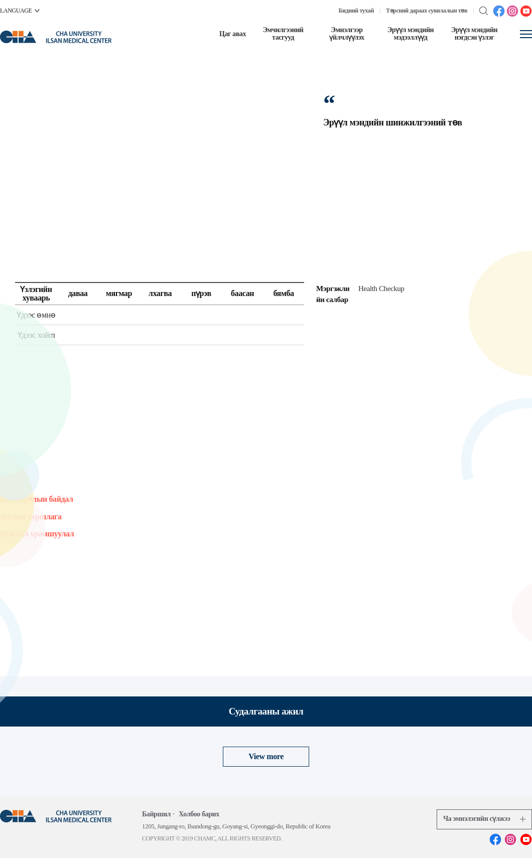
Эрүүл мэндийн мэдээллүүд (410, 33)
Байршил (156, 814)
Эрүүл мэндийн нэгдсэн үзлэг (474, 33)
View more (266, 756)
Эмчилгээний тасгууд (282, 33)
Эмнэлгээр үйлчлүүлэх (346, 33)
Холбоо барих (199, 814)
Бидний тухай (356, 10)
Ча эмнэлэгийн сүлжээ (484, 818)
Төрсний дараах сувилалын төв (426, 10)
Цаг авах (232, 34)
